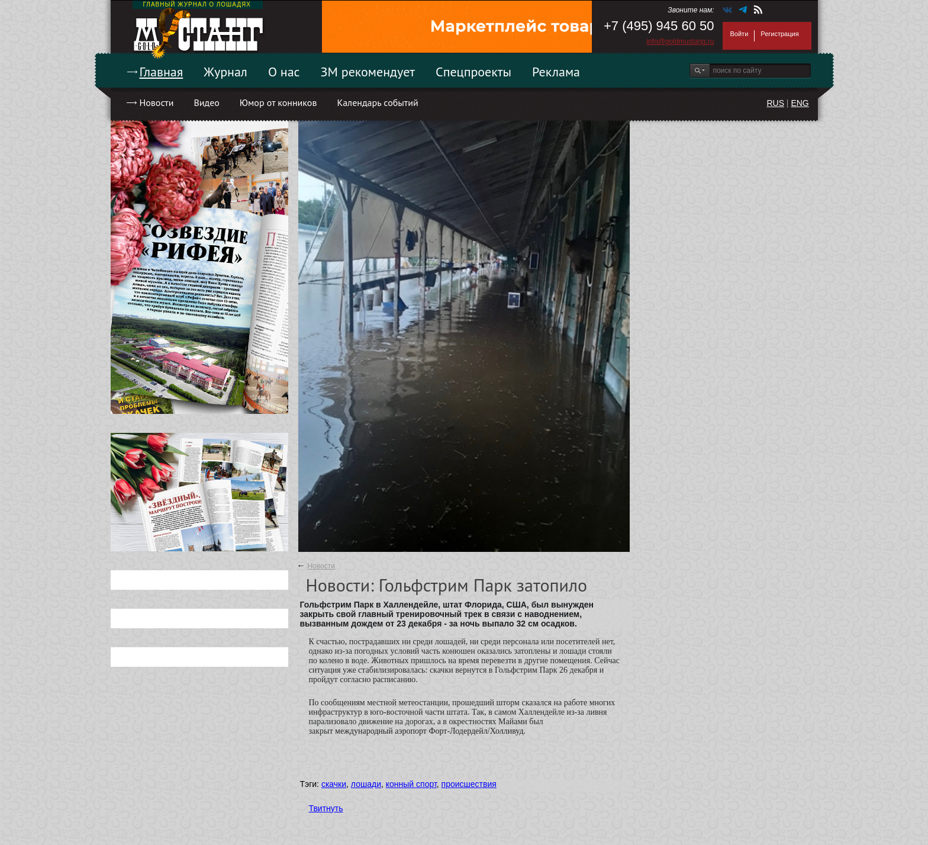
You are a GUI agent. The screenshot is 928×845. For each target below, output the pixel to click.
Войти (739, 33)
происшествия (469, 784)
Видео (206, 102)
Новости (157, 102)
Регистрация (779, 33)
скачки (333, 784)
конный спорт (411, 784)
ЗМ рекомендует (368, 71)
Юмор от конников (278, 102)
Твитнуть (326, 808)
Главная (161, 71)
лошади (366, 784)
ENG (799, 103)
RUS (775, 103)
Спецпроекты (473, 71)
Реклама (556, 71)
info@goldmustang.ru (680, 41)
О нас (284, 71)
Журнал (225, 71)
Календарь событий (377, 102)
